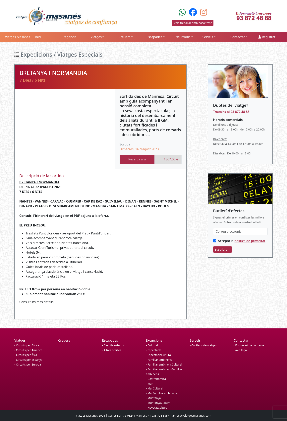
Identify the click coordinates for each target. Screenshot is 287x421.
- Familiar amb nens (159, 360)
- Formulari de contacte (249, 345)
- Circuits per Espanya (28, 360)
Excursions (154, 340)
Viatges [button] (96, 37)
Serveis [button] (207, 37)
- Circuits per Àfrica (26, 345)
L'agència (70, 37)
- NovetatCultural (157, 407)
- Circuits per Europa (27, 364)
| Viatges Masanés (16, 37)
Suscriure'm (222, 249)
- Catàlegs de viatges (203, 345)
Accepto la (241, 241)
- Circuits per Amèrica (28, 350)
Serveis (195, 340)
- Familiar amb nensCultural (164, 364)
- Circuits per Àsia (25, 355)
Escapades (110, 340)
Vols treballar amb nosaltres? (193, 23)
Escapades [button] (154, 37)
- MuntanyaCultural (158, 403)
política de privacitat (249, 241)
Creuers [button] (124, 37)
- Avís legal (241, 350)
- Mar (149, 383)
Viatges (20, 340)
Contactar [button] (237, 37)
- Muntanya (153, 398)
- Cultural (152, 345)
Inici (38, 37)
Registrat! (267, 37)
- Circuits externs (113, 345)
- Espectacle (153, 350)
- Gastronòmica (156, 379)
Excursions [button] (182, 37)
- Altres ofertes (111, 350)
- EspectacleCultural (159, 355)
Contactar (241, 340)
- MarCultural (154, 388)
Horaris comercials (228, 120)
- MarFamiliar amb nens (161, 393)
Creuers (64, 340)
